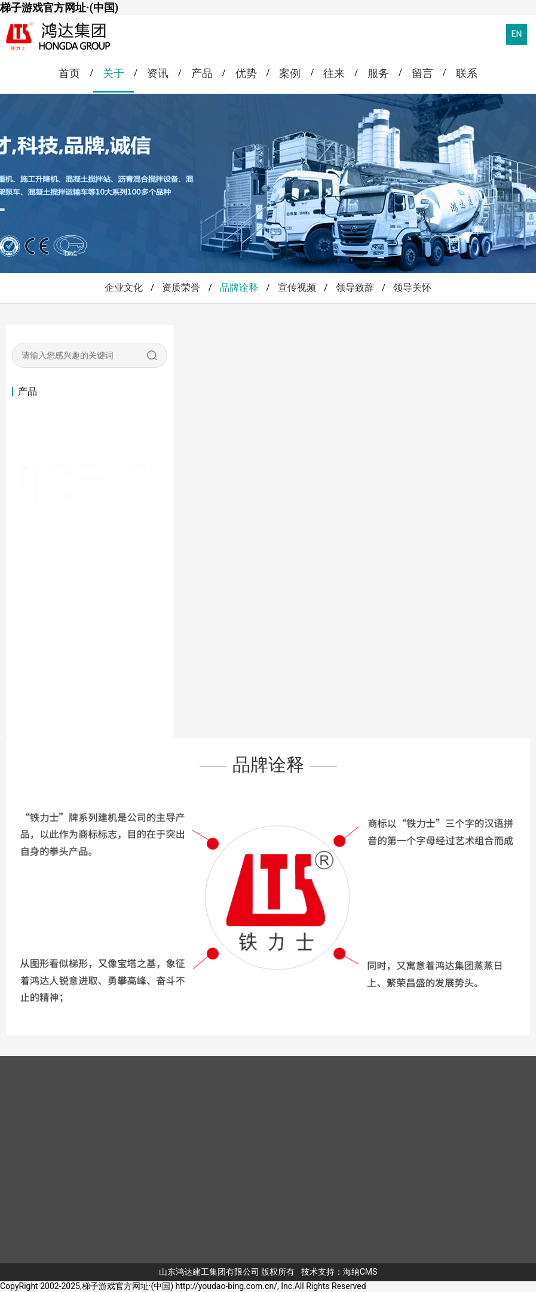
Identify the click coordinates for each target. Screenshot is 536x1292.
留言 (422, 73)
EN (517, 34)
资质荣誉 (181, 287)
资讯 (158, 73)
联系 (466, 73)
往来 (334, 73)
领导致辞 (355, 287)
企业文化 (124, 287)
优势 (246, 73)
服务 (378, 73)
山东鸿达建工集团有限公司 (209, 1271)
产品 (202, 73)
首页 (69, 73)
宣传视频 (297, 287)
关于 (113, 73)
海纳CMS (360, 1271)
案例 (290, 73)
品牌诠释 (239, 287)
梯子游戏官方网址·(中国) (59, 7)
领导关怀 (412, 287)
